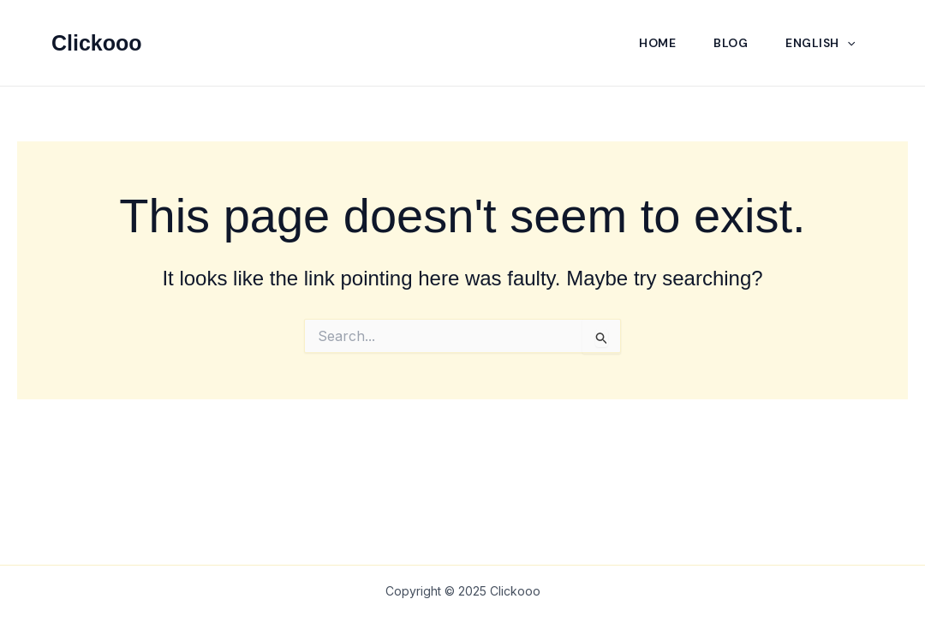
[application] (847, 43)
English (820, 43)
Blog (730, 43)
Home (657, 43)
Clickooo (96, 43)
